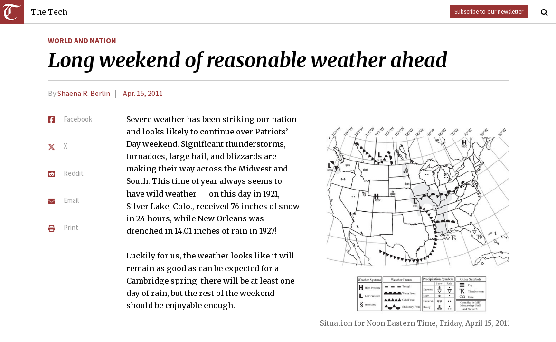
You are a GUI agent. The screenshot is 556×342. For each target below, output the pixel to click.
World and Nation (82, 40)
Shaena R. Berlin (83, 93)
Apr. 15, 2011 (143, 93)
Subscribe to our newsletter (488, 11)
